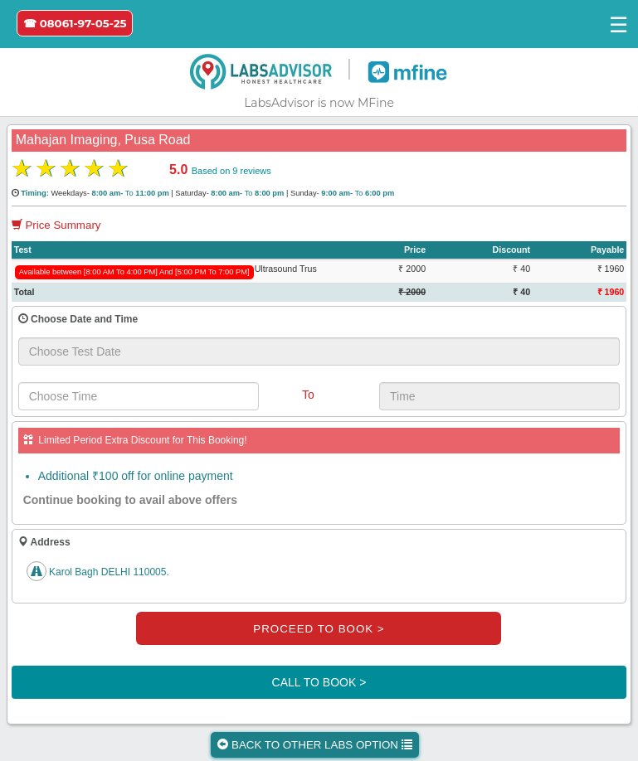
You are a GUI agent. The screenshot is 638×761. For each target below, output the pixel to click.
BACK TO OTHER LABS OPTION (314, 745)
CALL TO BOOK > (319, 682)
